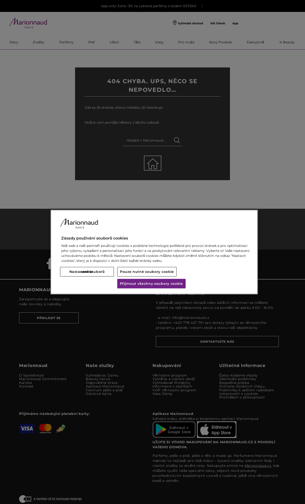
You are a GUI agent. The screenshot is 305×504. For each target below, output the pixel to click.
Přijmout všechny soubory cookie (151, 283)
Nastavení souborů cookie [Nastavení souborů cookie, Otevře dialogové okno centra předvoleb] (87, 272)
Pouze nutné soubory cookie (147, 272)
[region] (154, 252)
